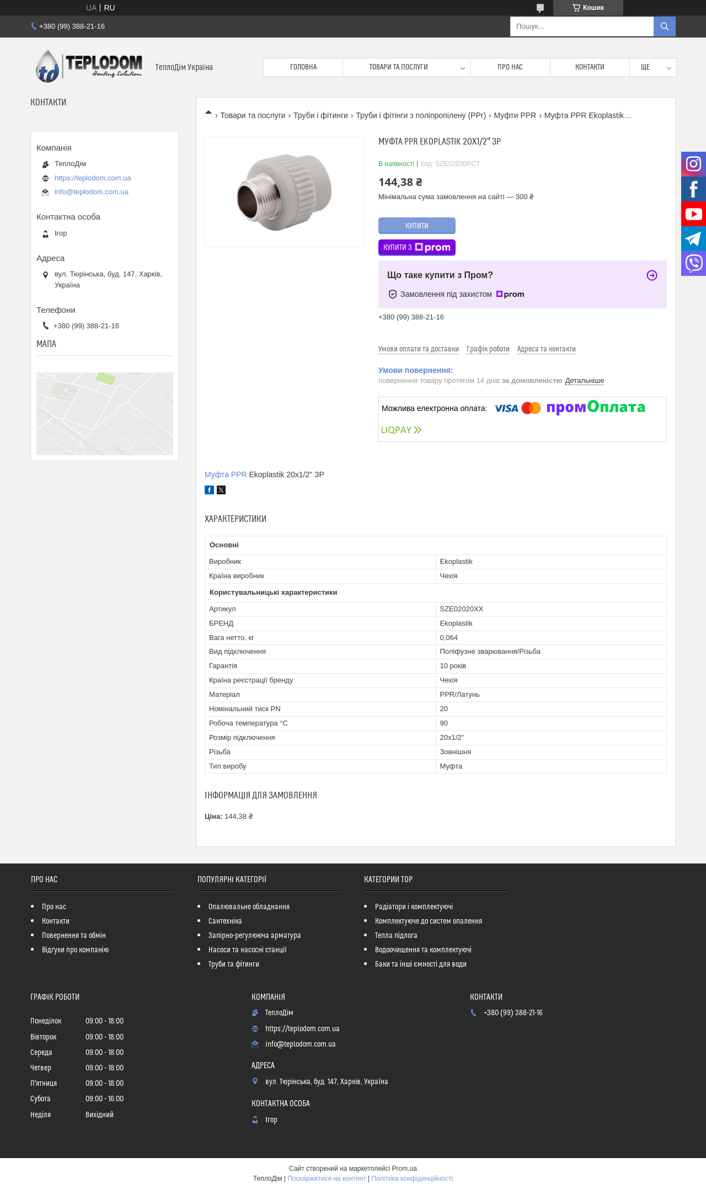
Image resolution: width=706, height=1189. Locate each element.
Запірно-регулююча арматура (254, 935)
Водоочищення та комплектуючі (423, 950)
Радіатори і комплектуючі (414, 907)
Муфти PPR (515, 115)
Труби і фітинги (320, 115)
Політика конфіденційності (412, 1178)
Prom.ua (404, 1168)
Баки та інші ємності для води (421, 964)
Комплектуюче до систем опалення (428, 921)
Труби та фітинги (233, 964)
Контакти (590, 67)
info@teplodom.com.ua (92, 192)
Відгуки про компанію (75, 950)
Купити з (417, 248)
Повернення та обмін (74, 935)
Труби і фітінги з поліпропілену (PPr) (421, 115)
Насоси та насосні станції (247, 950)
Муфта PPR (226, 474)
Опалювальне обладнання (249, 907)
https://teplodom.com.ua (93, 178)
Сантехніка (225, 921)
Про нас (510, 67)
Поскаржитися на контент (326, 1178)
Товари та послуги (399, 67)
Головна (303, 67)
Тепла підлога (396, 935)
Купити (417, 226)
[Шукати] (665, 26)
